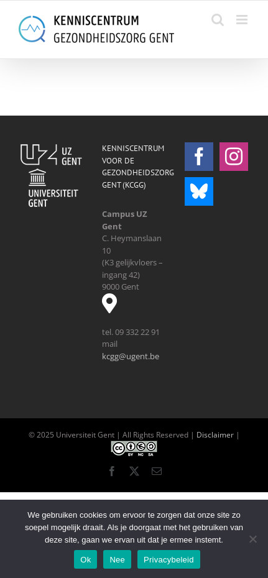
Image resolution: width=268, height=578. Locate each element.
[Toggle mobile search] (217, 19)
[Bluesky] (199, 191)
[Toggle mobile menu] (242, 19)
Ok (85, 559)
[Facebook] (199, 156)
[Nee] (252, 539)
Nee (117, 559)
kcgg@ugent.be (130, 356)
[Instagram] (233, 156)
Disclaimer (215, 434)
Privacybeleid (169, 559)
